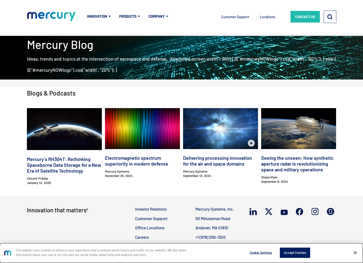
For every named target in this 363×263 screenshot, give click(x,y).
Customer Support (235, 17)
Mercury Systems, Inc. (214, 209)
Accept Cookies (295, 253)
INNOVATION (97, 16)
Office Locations (149, 227)
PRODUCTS (128, 16)
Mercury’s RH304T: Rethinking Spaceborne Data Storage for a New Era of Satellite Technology (64, 165)
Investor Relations (151, 209)
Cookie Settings (261, 253)
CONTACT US (305, 17)
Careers (142, 237)
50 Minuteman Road (212, 218)
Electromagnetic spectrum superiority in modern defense (136, 161)
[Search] (330, 16)
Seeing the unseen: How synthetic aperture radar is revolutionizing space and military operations (297, 163)
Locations (267, 17)
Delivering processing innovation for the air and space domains (217, 161)
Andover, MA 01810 (211, 227)
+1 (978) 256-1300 (210, 237)
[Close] (355, 252)
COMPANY (156, 16)
